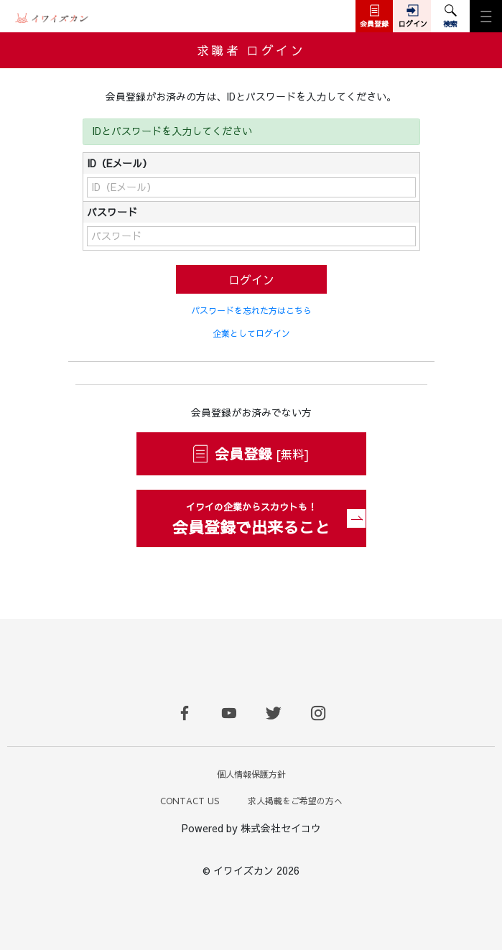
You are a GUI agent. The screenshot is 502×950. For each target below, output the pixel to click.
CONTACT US (189, 800)
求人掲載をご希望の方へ (295, 800)
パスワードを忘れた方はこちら (251, 310)
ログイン (251, 279)
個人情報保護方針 (251, 774)
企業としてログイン (251, 333)
